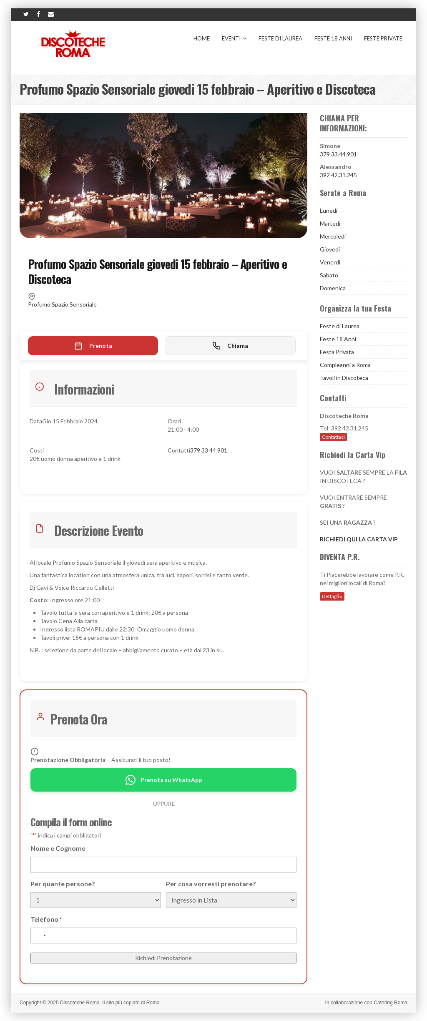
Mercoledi (333, 236)
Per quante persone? (62, 884)
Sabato (329, 275)
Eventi (234, 38)
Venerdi (330, 262)
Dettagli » (332, 596)
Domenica (333, 288)
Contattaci (333, 437)
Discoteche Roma (80, 1003)
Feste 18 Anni (333, 38)
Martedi (330, 223)
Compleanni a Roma (345, 364)
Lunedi (328, 210)
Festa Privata (337, 351)
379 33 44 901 (208, 450)
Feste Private (383, 38)
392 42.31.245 (338, 175)
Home (201, 38)
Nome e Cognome (57, 848)
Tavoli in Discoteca (344, 377)
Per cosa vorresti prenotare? (211, 884)
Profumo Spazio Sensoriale (62, 304)
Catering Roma (390, 1003)
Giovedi (330, 249)
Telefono (46, 919)
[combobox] (39, 935)
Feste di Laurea (280, 38)
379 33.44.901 (338, 154)
